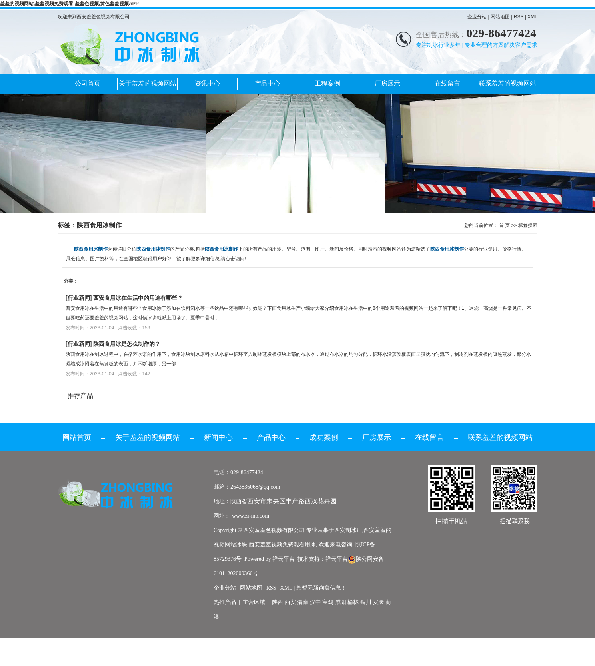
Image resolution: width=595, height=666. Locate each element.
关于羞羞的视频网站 (147, 83)
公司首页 (87, 83)
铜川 (365, 602)
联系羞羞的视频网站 (507, 83)
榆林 (353, 602)
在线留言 (447, 83)
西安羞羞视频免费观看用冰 (282, 545)
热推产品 (225, 602)
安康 (378, 602)
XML (532, 17)
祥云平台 (283, 559)
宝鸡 (327, 602)
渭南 (302, 602)
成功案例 (323, 437)
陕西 (277, 602)
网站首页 (76, 437)
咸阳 (340, 602)
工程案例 (327, 83)
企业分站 (477, 17)
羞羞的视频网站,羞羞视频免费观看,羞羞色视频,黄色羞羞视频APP (69, 3)
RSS (519, 17)
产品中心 (267, 83)
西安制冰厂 (348, 530)
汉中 (315, 602)
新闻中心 (218, 437)
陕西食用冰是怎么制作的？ (126, 344)
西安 (290, 602)
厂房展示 (387, 83)
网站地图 (500, 17)
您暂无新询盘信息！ (321, 588)
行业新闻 (79, 298)
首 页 (504, 225)
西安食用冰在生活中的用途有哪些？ (138, 298)
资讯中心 (207, 83)
